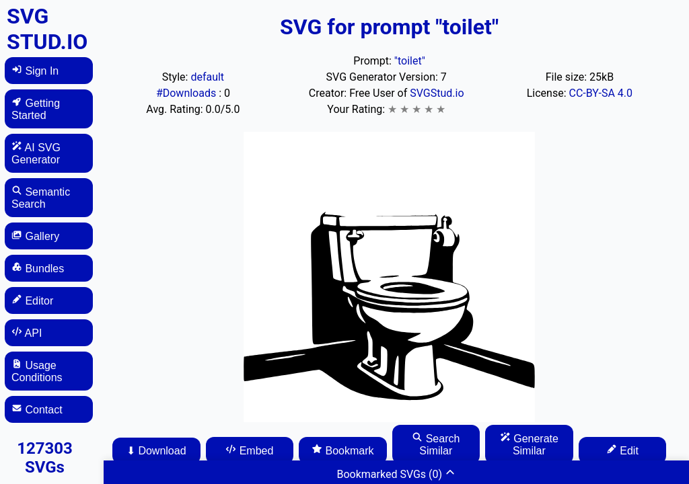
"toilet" (409, 60)
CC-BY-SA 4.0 (601, 93)
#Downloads (187, 93)
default (207, 77)
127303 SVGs (45, 458)
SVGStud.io (437, 93)
